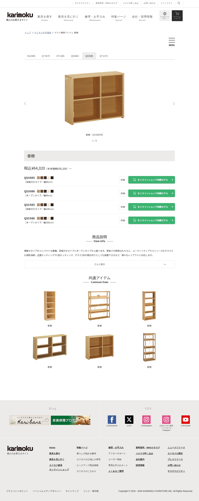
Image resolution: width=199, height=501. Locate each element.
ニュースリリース (176, 447)
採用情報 (140, 465)
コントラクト (167, 3)
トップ (28, 32)
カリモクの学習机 (42, 32)
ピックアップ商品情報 (87, 465)
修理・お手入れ (116, 447)
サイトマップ (72, 491)
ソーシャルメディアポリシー (47, 491)
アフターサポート (117, 453)
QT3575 (46, 55)
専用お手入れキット (118, 465)
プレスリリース (175, 459)
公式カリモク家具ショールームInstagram (166, 427)
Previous (25, 103)
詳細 (123, 179)
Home (52, 447)
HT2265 (60, 55)
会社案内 (140, 459)
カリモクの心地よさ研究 (89, 459)
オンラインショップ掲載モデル (150, 179)
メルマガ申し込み (131, 3)
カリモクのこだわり (86, 471)
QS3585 (89, 55)
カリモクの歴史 (175, 453)
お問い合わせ (149, 3)
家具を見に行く (57, 459)
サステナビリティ (83, 3)
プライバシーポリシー (17, 491)
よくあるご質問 (116, 471)
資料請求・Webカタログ (107, 3)
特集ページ (82, 447)
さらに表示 (99, 264)
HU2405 (31, 55)
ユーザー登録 (114, 459)
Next (174, 103)
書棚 (50, 308)
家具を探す (54, 453)
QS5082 (75, 55)
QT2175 (104, 55)
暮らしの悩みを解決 (86, 453)
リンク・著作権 (91, 491)
